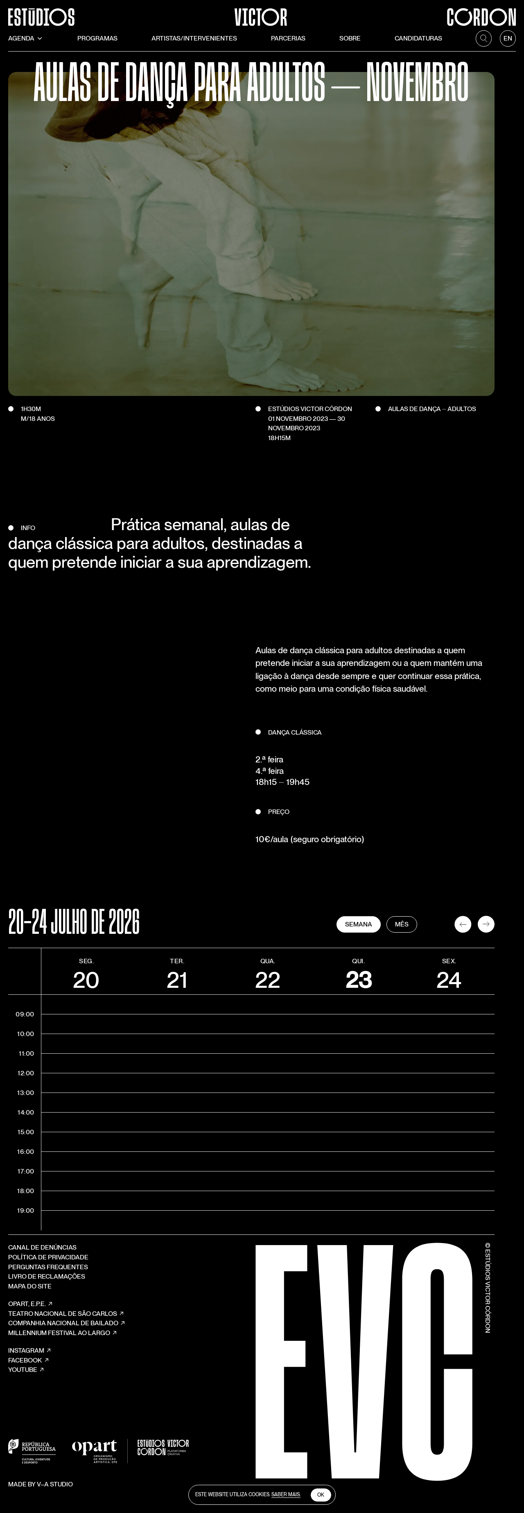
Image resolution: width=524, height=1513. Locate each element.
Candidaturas (418, 39)
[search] (484, 39)
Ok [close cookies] (320, 1495)
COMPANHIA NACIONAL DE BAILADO (67, 1339)
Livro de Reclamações (46, 1292)
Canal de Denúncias (42, 1263)
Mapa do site (30, 1301)
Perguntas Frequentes (48, 1282)
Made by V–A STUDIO (40, 1503)
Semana (379, 939)
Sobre (350, 39)
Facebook (29, 1375)
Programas (97, 39)
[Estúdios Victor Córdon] (262, 13)
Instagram (30, 1366)
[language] (508, 39)
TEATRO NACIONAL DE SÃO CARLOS (66, 1329)
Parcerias (288, 39)
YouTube (26, 1385)
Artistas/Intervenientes (194, 39)
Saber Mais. (285, 1494)
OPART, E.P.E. (30, 1319)
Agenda (25, 39)
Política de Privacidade (48, 1272)
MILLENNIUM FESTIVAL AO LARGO (62, 1348)
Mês (423, 939)
